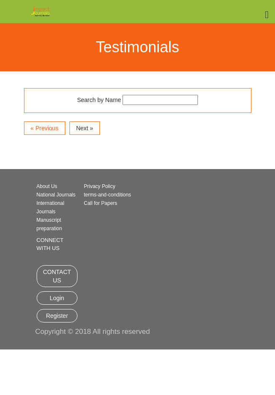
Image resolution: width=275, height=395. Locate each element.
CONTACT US (57, 276)
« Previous (45, 128)
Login (57, 298)
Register (57, 315)
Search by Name (99, 100)
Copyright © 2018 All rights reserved (92, 332)
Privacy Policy (99, 186)
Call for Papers (100, 203)
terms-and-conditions (107, 195)
